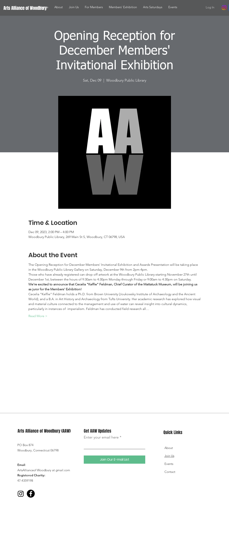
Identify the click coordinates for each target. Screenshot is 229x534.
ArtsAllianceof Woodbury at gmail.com (43, 470)
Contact (169, 472)
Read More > (37, 316)
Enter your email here (101, 437)
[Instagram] (224, 7)
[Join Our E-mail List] (114, 459)
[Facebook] (31, 494)
